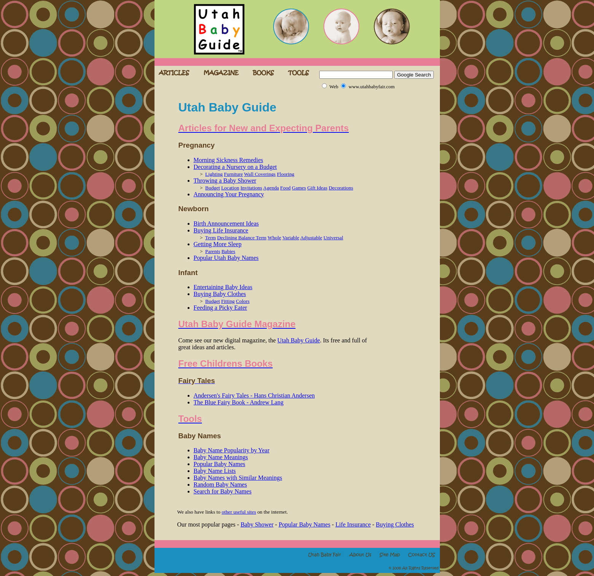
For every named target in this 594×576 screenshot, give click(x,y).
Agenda (271, 188)
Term (210, 237)
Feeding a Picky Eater (220, 307)
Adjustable (311, 237)
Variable (290, 237)
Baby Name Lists (215, 471)
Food (285, 188)
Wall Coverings (260, 174)
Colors (243, 301)
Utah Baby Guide (298, 340)
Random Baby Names (220, 484)
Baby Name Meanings (221, 457)
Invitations (251, 188)
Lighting (214, 174)
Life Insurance (353, 524)
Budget (212, 188)
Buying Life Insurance (221, 230)
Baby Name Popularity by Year (232, 450)
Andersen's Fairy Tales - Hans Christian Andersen (254, 395)
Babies (228, 251)
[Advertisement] (392, 206)
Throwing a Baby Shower (225, 180)
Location (230, 188)
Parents (212, 251)
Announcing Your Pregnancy (229, 194)
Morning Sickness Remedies (228, 160)
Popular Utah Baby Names (226, 258)
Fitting (228, 301)
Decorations (341, 188)
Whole (274, 237)
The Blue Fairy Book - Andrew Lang (238, 402)
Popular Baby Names (219, 464)
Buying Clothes (395, 524)
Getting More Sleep (218, 244)
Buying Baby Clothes (220, 294)
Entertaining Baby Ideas (223, 287)
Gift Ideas (317, 188)
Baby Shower (257, 524)
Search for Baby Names (223, 491)
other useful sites (239, 512)
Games (299, 188)
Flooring (286, 174)
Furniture (233, 174)
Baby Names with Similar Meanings (238, 477)
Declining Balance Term (241, 237)
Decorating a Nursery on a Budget (235, 167)
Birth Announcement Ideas (226, 223)
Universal (333, 237)
